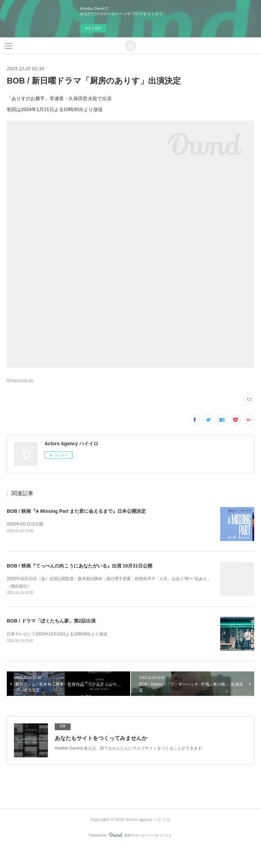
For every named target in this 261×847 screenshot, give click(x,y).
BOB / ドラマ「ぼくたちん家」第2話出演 (51, 621)
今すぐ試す (93, 28)
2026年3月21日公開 (25, 524)
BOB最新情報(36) (20, 381)
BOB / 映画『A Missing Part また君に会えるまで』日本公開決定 (76, 511)
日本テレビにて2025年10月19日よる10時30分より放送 (57, 634)
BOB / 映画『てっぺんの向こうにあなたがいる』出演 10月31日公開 (79, 566)
